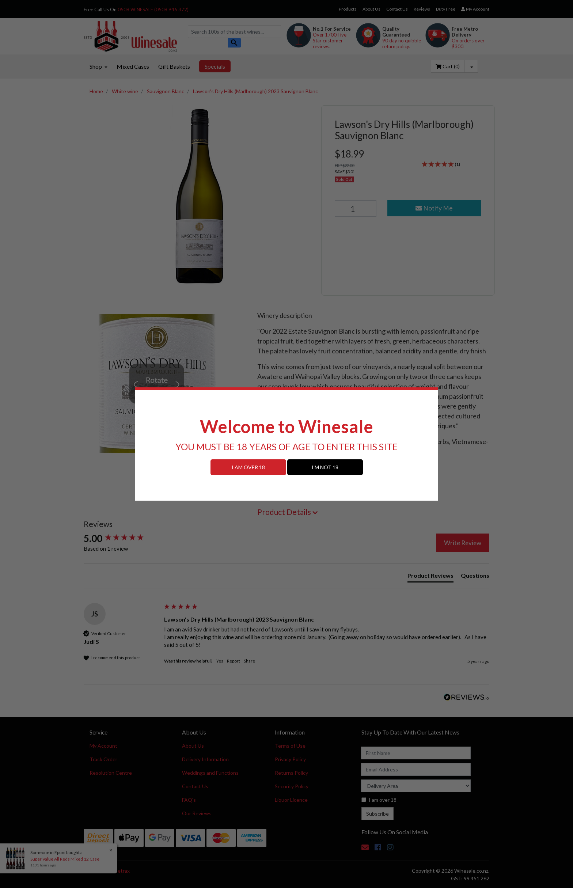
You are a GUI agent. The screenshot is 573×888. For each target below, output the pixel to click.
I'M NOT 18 (325, 467)
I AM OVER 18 (248, 467)
